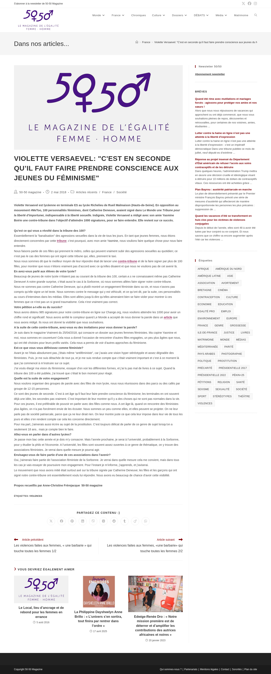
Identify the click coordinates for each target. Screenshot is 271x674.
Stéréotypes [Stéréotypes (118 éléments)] (222, 396)
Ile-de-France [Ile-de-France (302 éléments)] (207, 332)
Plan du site (250, 669)
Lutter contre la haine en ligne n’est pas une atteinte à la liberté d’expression (222, 135)
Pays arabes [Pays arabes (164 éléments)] (206, 353)
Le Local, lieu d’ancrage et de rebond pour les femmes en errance (41, 612)
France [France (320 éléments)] (203, 325)
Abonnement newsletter (210, 74)
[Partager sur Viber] (93, 521)
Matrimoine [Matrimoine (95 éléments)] (206, 339)
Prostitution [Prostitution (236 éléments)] (227, 361)
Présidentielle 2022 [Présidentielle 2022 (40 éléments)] (212, 375)
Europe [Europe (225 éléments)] (231, 318)
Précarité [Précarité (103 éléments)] (205, 368)
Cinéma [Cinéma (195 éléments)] (223, 290)
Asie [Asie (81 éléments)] (230, 276)
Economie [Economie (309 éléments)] (205, 304)
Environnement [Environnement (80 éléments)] (209, 318)
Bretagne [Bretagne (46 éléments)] (204, 290)
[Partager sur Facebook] (62, 521)
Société (121, 192)
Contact (225, 669)
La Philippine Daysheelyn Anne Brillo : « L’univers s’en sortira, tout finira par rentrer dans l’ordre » (98, 618)
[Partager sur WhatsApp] (146, 521)
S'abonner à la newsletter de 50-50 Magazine (38, 3)
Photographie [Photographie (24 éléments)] (232, 353)
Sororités (237, 669)
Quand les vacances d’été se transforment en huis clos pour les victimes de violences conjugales (223, 219)
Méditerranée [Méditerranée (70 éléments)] (208, 346)
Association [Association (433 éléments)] (206, 283)
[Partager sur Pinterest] (72, 521)
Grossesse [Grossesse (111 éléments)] (238, 325)
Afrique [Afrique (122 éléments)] (203, 268)
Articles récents (86, 192)
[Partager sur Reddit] (114, 521)
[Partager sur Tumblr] (125, 521)
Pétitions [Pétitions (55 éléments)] (204, 382)
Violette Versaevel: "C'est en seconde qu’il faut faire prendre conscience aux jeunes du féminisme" (211, 42)
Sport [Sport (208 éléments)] (202, 396)
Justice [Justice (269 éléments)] (229, 332)
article (168, 317)
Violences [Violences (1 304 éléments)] (205, 403)
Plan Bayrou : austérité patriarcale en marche (223, 189)
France (107, 192)
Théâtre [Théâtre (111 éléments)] (244, 396)
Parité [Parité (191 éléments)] (229, 346)
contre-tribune (127, 261)
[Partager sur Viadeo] (135, 521)
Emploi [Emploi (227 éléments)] (226, 311)
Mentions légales (209, 669)
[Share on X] (51, 521)
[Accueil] (137, 42)
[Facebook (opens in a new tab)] (249, 4)
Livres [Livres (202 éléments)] (245, 332)
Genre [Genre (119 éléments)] (219, 325)
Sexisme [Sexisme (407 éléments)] (203, 389)
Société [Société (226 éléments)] (241, 389)
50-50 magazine (30, 192)
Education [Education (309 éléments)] (225, 304)
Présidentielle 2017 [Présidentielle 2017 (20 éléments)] (233, 368)
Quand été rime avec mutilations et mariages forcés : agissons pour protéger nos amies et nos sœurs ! (226, 102)
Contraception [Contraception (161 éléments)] (209, 297)
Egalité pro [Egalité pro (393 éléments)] (206, 311)
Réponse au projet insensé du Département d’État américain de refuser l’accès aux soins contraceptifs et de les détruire (223, 163)
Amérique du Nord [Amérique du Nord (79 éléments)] (229, 268)
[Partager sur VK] (103, 521)
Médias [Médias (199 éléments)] (241, 339)
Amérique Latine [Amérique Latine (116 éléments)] (209, 276)
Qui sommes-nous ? (170, 669)
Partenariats (190, 669)
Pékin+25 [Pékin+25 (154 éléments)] (238, 375)
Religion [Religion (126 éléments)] (224, 382)
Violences (35, 496)
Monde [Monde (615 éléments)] (225, 339)
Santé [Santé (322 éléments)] (240, 382)
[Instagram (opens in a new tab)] (255, 4)
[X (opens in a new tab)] (243, 4)
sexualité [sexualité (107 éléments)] (223, 389)
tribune (61, 240)
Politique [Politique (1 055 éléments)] (204, 361)
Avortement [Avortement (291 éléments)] (230, 283)
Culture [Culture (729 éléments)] (232, 297)
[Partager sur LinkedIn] (83, 521)
